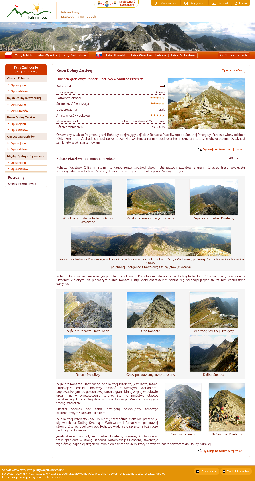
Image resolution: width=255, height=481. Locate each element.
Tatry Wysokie (46, 55)
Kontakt (223, 3)
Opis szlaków (19, 91)
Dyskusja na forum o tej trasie (222, 149)
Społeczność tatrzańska (127, 3)
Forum (243, 3)
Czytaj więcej (209, 471)
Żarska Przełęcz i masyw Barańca (150, 218)
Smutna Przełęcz (183, 434)
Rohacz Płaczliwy (88, 375)
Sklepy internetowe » (22, 183)
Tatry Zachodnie (74, 55)
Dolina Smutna (213, 375)
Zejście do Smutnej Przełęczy (213, 218)
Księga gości (198, 3)
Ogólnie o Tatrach (233, 55)
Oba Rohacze (150, 331)
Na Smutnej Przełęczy (227, 434)
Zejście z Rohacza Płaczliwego (87, 331)
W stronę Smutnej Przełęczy (214, 331)
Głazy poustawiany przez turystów (150, 375)
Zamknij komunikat (238, 471)
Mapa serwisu (169, 3)
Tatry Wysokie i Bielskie (148, 55)
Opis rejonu (18, 85)
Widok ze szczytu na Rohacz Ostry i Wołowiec (88, 220)
